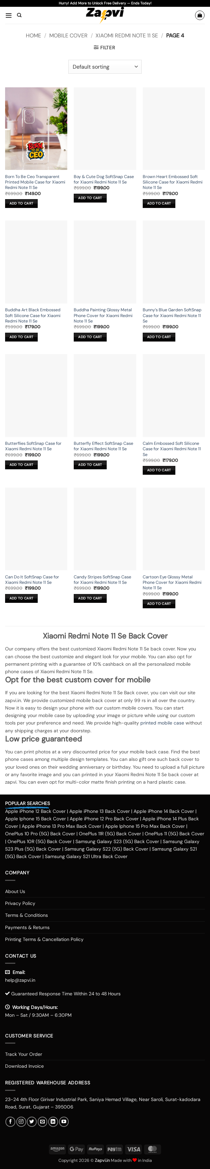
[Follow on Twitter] (32, 1122)
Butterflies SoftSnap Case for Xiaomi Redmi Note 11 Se (33, 446)
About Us (15, 891)
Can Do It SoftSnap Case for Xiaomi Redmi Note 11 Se (32, 579)
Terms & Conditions (26, 915)
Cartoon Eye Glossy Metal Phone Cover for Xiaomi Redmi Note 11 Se (172, 582)
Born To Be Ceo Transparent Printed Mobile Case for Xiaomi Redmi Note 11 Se (35, 182)
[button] (8, 15)
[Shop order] (105, 66)
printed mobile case (162, 723)
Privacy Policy (20, 903)
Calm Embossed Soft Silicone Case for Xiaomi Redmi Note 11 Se (172, 449)
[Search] (19, 15)
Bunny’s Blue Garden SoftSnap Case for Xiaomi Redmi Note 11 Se (172, 315)
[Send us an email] (43, 1122)
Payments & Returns (27, 927)
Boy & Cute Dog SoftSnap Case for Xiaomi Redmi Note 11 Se (104, 179)
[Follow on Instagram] (21, 1122)
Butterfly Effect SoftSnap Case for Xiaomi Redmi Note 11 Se (103, 446)
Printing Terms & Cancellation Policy (44, 939)
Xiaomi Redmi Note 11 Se (126, 35)
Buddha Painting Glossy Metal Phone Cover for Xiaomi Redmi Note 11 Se (103, 315)
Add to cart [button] (21, 203)
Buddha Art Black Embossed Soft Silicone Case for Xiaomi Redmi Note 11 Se (32, 315)
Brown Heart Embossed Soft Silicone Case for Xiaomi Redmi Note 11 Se (173, 182)
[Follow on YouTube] (64, 1122)
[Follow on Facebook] (10, 1122)
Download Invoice (24, 1066)
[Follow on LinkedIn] (53, 1122)
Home (33, 35)
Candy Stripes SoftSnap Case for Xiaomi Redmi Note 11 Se (102, 579)
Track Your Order (23, 1054)
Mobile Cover (68, 35)
